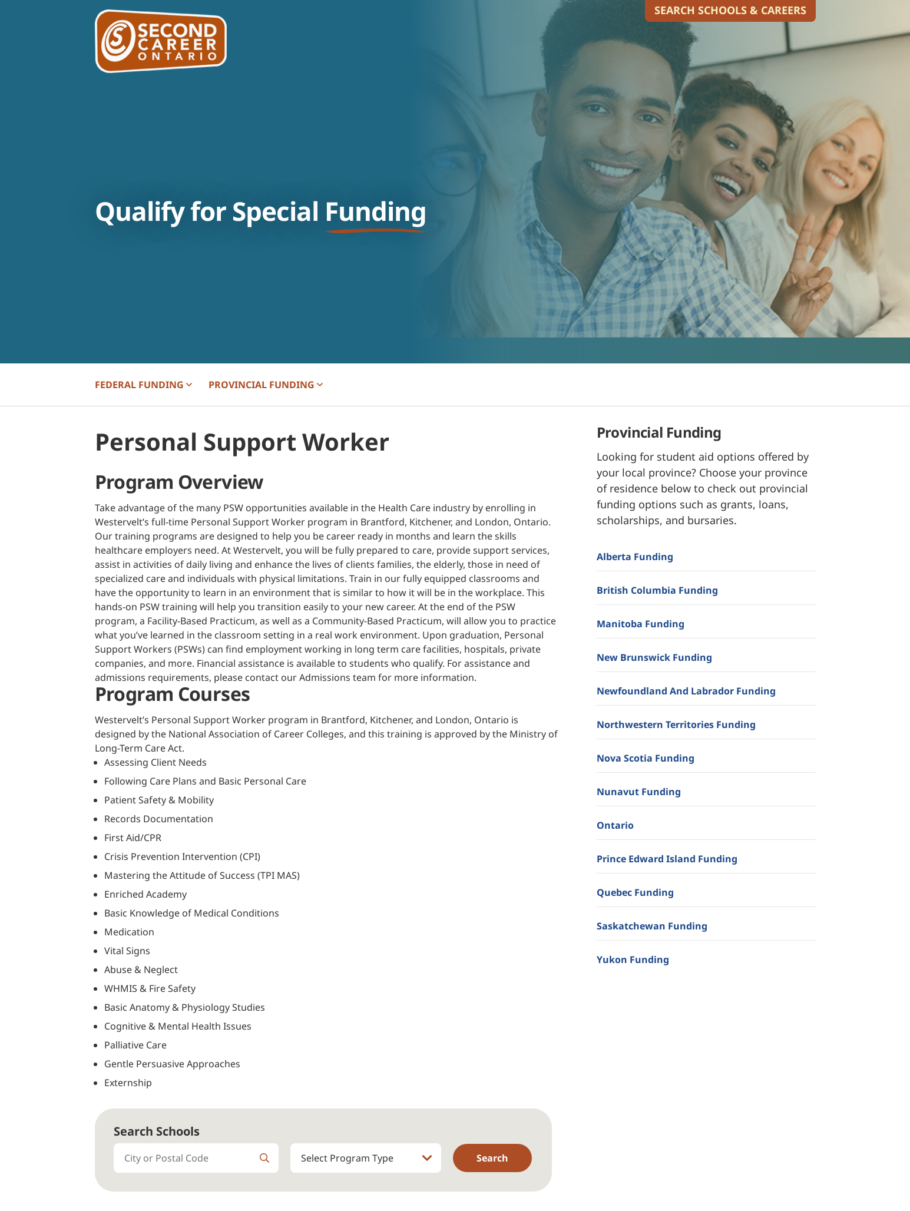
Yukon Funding (633, 959)
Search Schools (157, 1131)
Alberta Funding (635, 556)
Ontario (615, 825)
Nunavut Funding (639, 791)
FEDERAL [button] (143, 384)
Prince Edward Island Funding (667, 858)
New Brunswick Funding (654, 657)
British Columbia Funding (657, 590)
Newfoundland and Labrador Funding (686, 690)
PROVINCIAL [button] (266, 384)
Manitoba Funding (640, 623)
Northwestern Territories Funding (676, 724)
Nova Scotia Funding (645, 758)
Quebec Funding (635, 892)
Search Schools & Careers (730, 10)
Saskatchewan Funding (652, 925)
